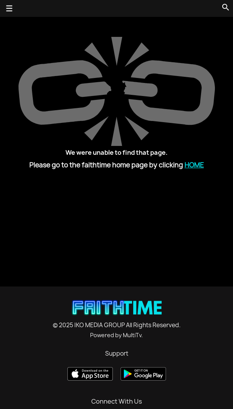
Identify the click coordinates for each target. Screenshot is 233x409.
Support (116, 353)
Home (194, 165)
